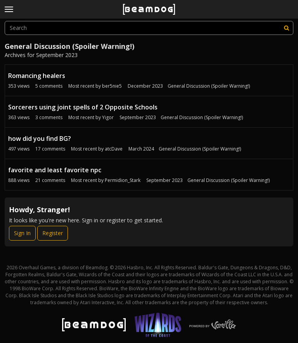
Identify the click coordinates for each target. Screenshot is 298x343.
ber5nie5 (112, 86)
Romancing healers (36, 75)
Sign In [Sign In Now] (22, 233)
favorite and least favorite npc (54, 170)
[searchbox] (149, 28)
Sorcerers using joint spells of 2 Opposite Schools (83, 107)
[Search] (286, 28)
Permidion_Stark (122, 180)
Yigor (108, 117)
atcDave (114, 149)
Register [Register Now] (52, 233)
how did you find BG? (39, 138)
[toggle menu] (9, 9)
